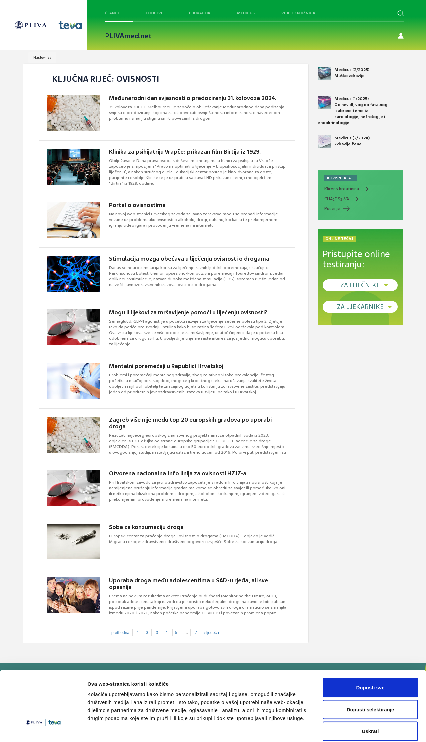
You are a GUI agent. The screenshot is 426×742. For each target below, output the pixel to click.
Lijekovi (154, 13)
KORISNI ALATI (341, 178)
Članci (112, 13)
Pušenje (332, 208)
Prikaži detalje (345, 729)
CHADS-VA (336, 199)
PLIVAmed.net (128, 36)
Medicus (246, 13)
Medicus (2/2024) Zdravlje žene (344, 141)
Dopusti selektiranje (370, 676)
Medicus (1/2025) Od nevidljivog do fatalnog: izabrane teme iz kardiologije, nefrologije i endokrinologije (353, 111)
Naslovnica (42, 57)
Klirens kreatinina (341, 189)
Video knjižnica (298, 13)
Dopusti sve (370, 654)
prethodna (120, 632)
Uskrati (370, 698)
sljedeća (211, 632)
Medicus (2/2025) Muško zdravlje (343, 73)
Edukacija (199, 13)
